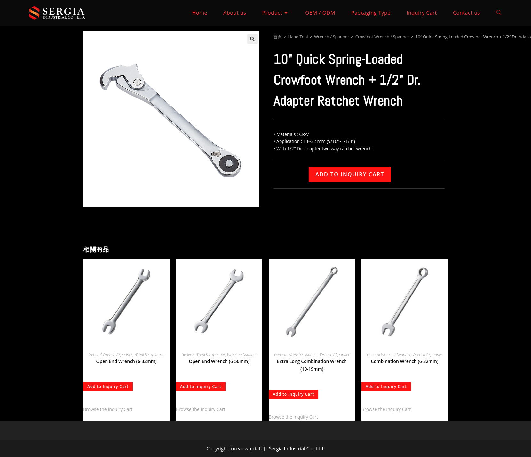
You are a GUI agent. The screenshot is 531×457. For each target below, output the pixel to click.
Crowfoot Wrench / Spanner (382, 37)
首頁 (277, 37)
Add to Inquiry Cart (349, 174)
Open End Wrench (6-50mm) (219, 361)
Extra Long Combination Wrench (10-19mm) (312, 365)
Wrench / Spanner (331, 37)
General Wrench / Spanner (110, 354)
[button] (252, 39)
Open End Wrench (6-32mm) (126, 361)
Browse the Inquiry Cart (107, 409)
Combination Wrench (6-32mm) (405, 361)
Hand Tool (298, 37)
